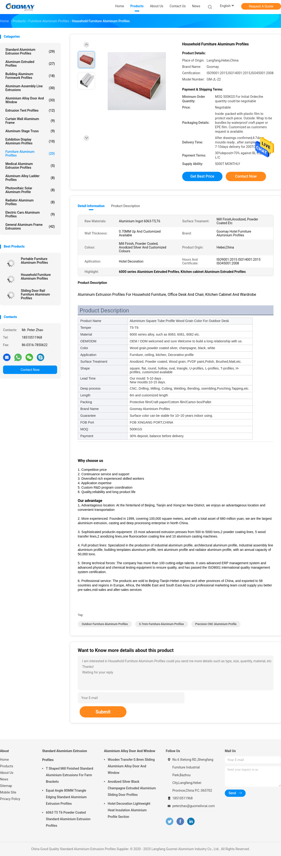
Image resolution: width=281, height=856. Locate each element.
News (4, 779)
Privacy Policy (10, 799)
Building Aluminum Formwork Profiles (30, 76)
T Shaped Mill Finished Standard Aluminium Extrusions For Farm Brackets (69, 775)
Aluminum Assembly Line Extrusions (30, 88)
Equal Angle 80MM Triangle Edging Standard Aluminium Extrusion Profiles (66, 797)
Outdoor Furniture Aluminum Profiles (105, 624)
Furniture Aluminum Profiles (30, 153)
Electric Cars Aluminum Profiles (30, 214)
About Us (6, 773)
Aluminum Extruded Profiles (30, 63)
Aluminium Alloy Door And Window (30, 100)
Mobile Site (8, 792)
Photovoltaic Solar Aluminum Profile (30, 190)
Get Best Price (202, 176)
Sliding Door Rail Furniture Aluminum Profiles (35, 294)
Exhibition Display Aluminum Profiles (30, 141)
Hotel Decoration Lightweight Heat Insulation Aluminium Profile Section (129, 810)
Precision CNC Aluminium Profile (216, 624)
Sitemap (6, 786)
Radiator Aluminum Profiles (30, 202)
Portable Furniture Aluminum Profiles (34, 260)
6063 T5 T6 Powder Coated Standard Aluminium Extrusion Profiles (68, 819)
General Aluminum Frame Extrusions (30, 226)
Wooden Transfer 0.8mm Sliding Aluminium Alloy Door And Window (131, 766)
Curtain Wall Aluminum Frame (30, 120)
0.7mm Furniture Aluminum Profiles (161, 624)
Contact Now (30, 370)
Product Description (125, 206)
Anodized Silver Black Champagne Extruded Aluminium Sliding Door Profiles (132, 788)
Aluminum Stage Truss (30, 131)
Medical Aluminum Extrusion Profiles (30, 165)
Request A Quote (261, 6)
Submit (103, 712)
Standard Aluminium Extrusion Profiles (30, 51)
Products (6, 766)
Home (4, 759)
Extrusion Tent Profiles (30, 110)
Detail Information (91, 206)
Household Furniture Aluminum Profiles (36, 276)
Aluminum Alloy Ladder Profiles (30, 178)
